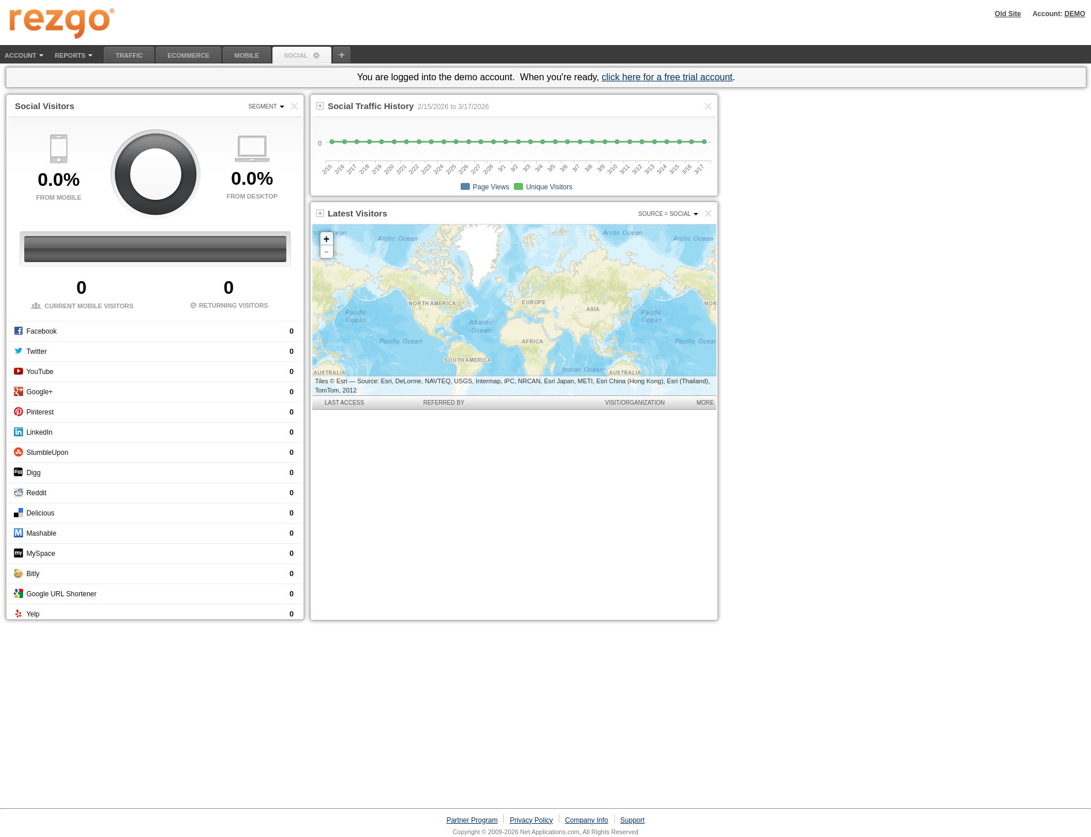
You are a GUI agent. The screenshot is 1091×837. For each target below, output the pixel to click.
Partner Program (472, 820)
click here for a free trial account (667, 77)
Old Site (1008, 14)
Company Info (586, 820)
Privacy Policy (531, 820)
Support (633, 820)
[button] (708, 213)
